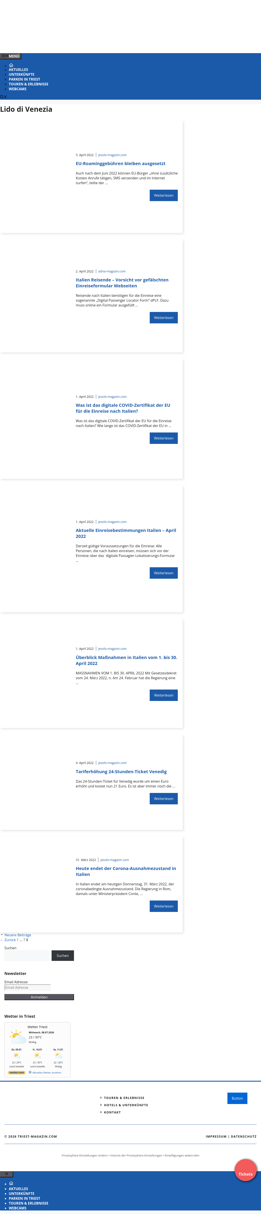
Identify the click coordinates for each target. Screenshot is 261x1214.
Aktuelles (18, 69)
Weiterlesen (163, 195)
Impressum (216, 1136)
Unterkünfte (21, 74)
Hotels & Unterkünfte (126, 1105)
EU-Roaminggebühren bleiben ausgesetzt (121, 163)
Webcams (17, 88)
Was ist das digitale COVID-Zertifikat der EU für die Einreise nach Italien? (123, 408)
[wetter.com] (16, 1073)
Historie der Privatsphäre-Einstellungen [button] (136, 1155)
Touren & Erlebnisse (28, 84)
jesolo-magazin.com (112, 155)
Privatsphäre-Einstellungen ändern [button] (85, 1155)
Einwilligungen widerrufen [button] (182, 1155)
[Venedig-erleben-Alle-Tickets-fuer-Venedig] (89, 45)
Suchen (10, 948)
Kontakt (112, 1112)
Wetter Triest (38, 1027)
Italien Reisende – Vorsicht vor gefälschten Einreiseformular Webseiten (122, 283)
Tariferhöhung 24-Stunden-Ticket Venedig (121, 772)
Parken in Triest (24, 79)
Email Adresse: (16, 982)
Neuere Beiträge (17, 935)
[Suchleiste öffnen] (3, 97)
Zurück (8, 939)
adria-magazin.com (112, 271)
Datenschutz (244, 1136)
